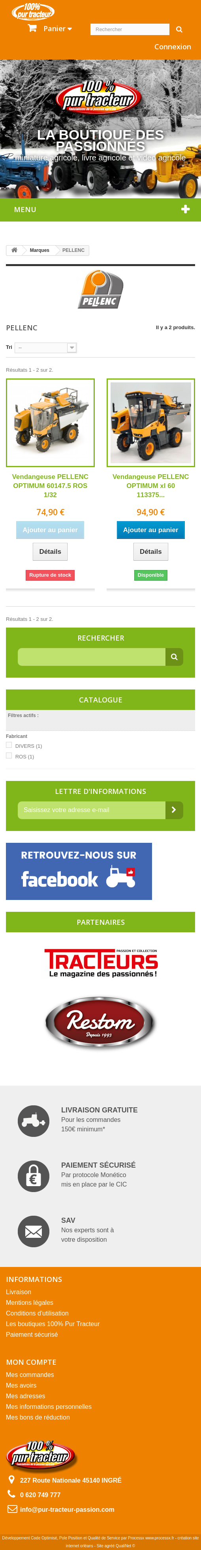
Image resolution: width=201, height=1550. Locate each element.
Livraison (18, 1292)
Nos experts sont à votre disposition (66, 1231)
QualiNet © (125, 1546)
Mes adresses (25, 1396)
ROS (24, 757)
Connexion (172, 46)
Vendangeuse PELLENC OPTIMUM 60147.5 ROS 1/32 (50, 486)
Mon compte (31, 1362)
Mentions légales (29, 1302)
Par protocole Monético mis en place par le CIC (77, 1176)
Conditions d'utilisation (37, 1313)
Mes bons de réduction (38, 1417)
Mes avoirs (21, 1385)
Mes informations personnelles (49, 1406)
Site (100, 1546)
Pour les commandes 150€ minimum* (78, 1121)
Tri (9, 347)
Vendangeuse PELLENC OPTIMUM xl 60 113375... (151, 486)
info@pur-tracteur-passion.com (67, 1509)
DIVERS (28, 746)
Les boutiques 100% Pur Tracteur (53, 1324)
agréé (110, 1546)
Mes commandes (30, 1374)
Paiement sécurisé (32, 1334)
